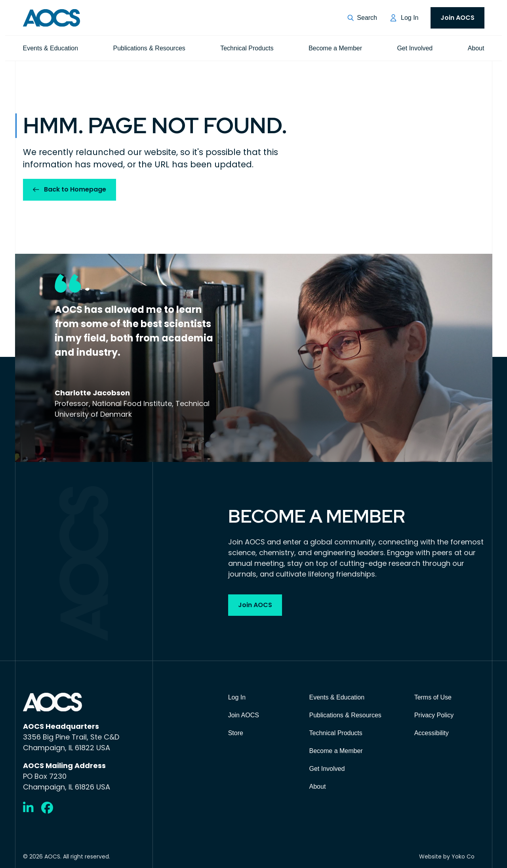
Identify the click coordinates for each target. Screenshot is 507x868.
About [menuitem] (476, 48)
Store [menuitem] (235, 733)
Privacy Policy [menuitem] (434, 715)
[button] (362, 18)
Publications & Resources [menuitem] (149, 48)
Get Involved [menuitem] (415, 48)
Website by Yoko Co (447, 856)
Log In (409, 17)
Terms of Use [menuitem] (433, 697)
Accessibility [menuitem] (431, 733)
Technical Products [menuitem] (246, 48)
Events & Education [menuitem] (50, 48)
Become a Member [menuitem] (335, 48)
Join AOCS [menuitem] (457, 17)
